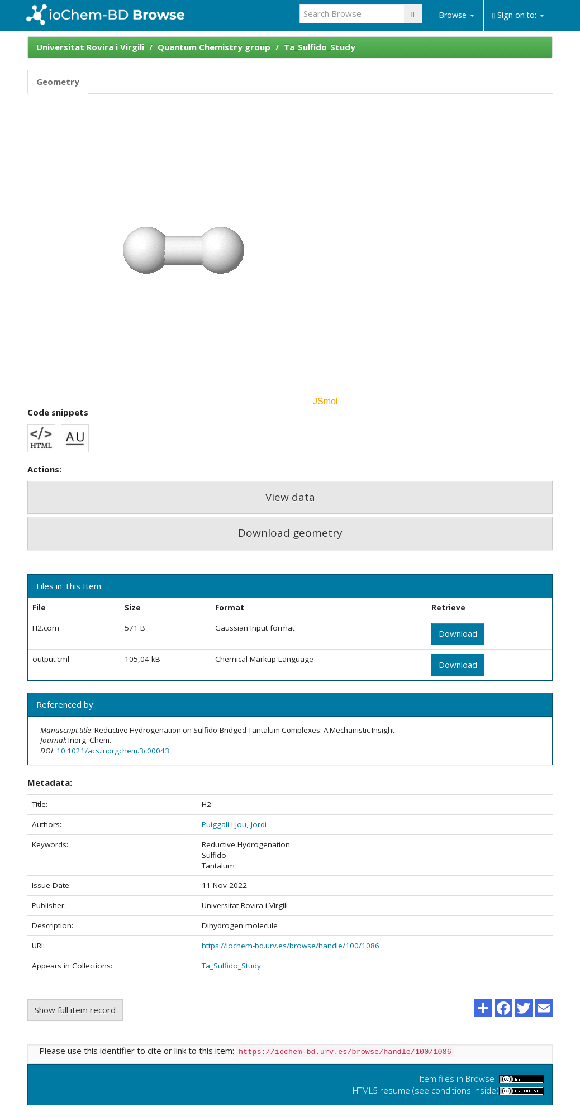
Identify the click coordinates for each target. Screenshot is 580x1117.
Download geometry (290, 533)
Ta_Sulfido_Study (319, 46)
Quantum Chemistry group (214, 46)
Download (458, 633)
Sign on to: (518, 14)
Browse (456, 14)
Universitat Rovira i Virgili (90, 46)
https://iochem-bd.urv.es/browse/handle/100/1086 (290, 946)
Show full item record (75, 1009)
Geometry (57, 81)
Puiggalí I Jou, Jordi (234, 824)
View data (290, 497)
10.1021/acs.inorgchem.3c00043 (112, 751)
